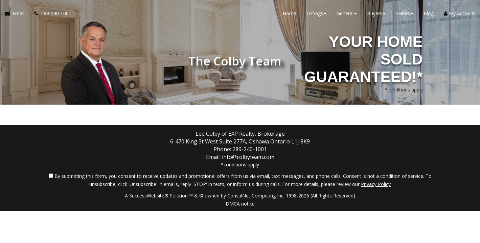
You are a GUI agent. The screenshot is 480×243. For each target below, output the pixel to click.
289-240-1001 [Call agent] (249, 149)
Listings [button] (316, 13)
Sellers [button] (404, 13)
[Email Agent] (17, 13)
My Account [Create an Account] (459, 13)
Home (289, 13)
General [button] (347, 13)
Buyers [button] (376, 13)
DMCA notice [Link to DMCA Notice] (240, 203)
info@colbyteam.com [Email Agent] (248, 157)
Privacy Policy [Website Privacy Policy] (376, 184)
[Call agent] (50, 13)
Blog (429, 13)
